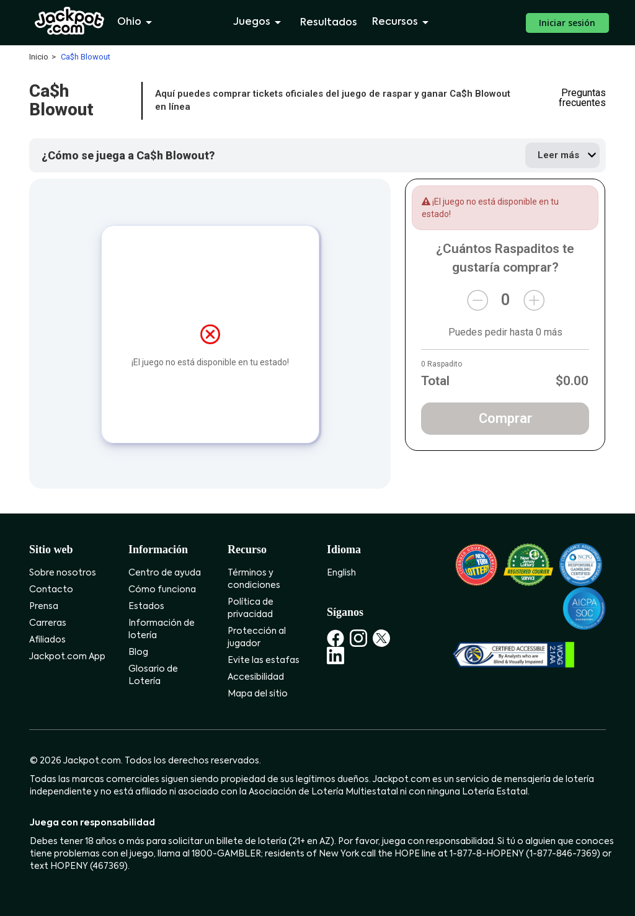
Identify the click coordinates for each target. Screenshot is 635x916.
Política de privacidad (250, 608)
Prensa (43, 606)
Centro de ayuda (164, 573)
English (341, 573)
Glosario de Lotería (153, 675)
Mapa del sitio (258, 694)
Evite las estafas (264, 660)
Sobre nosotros (62, 573)
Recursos (402, 22)
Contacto (51, 589)
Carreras (47, 623)
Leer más (558, 155)
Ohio (136, 22)
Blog (138, 652)
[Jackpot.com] (70, 21)
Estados (146, 606)
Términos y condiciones (254, 579)
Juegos (259, 22)
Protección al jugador (257, 637)
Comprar (505, 418)
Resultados (328, 23)
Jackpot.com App (67, 656)
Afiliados (47, 640)
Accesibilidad (256, 677)
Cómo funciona (162, 589)
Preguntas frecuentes (582, 98)
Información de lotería (161, 629)
